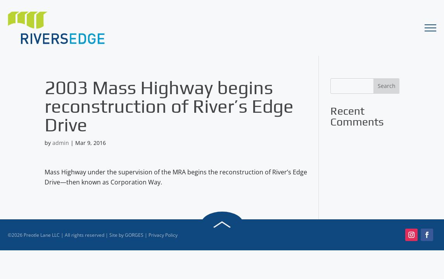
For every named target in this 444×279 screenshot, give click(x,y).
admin (60, 142)
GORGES (134, 235)
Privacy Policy (163, 235)
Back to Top (222, 224)
